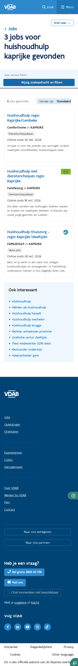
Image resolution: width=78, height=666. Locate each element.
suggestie (20, 602)
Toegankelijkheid (41, 647)
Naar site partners (38, 543)
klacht (35, 602)
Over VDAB (11, 488)
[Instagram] (37, 626)
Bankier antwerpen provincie (32, 331)
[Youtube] (27, 626)
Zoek (50, 7)
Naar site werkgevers (37, 532)
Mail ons (17, 582)
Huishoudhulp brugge (26, 325)
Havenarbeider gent (25, 355)
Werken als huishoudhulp (29, 307)
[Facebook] (7, 626)
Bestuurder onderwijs (27, 349)
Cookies (15, 654)
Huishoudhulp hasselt (26, 313)
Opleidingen (12, 425)
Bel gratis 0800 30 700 (27, 572)
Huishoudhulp (21, 301)
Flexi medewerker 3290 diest (31, 343)
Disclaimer (11, 647)
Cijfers (8, 460)
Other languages (63, 654)
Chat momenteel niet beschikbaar (34, 592)
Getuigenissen (13, 467)
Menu (70, 7)
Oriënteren (11, 432)
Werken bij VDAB (15, 495)
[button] (73, 495)
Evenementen (13, 453)
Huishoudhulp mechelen (28, 319)
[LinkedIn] (17, 626)
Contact (9, 510)
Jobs (10, 28)
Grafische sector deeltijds (29, 337)
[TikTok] (47, 626)
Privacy (69, 647)
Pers (7, 502)
